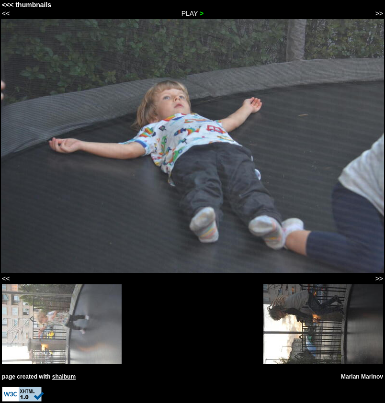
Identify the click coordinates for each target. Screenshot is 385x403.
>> (379, 13)
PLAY (192, 13)
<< (6, 13)
